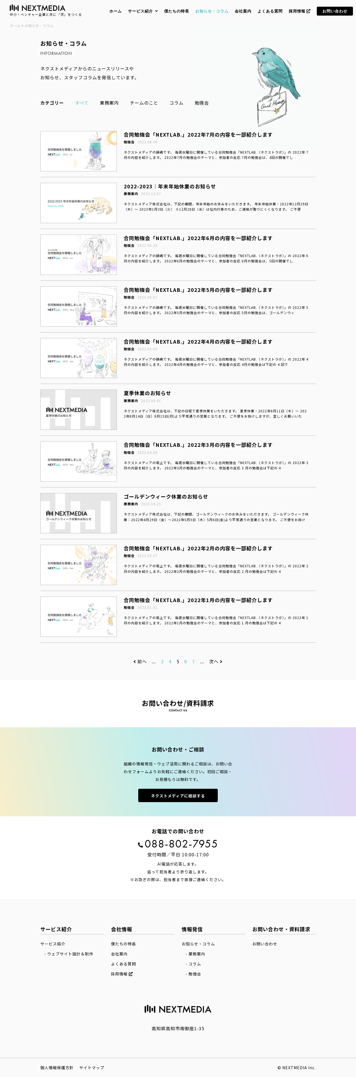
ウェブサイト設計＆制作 (70, 954)
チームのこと (144, 102)
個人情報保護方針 (57, 1067)
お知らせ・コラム (198, 944)
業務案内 (109, 102)
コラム (176, 102)
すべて (82, 102)
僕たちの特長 (123, 944)
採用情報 (122, 974)
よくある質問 (123, 964)
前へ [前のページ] (140, 661)
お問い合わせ (264, 944)
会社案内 (119, 954)
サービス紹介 (52, 944)
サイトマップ (91, 1067)
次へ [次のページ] (215, 661)
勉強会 (202, 102)
